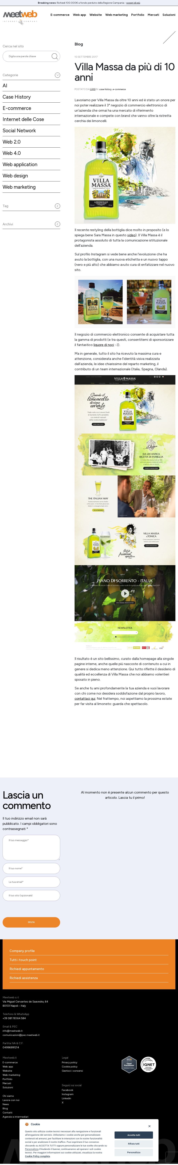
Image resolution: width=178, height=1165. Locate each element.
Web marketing (116, 15)
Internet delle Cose (25, 122)
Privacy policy (70, 1063)
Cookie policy (70, 1067)
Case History (17, 99)
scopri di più (133, 2)
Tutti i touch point (24, 960)
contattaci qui (85, 698)
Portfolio (137, 15)
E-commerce (60, 15)
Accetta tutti (133, 1135)
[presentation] (26, 917)
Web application (21, 169)
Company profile (23, 951)
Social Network (20, 134)
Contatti (8, 1113)
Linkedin (66, 1099)
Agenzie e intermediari (16, 1118)
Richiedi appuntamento (28, 970)
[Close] (149, 1126)
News (6, 1105)
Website (96, 15)
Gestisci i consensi (73, 1072)
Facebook (68, 1091)
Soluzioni (169, 15)
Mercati (153, 15)
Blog (5, 1109)
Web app (79, 15)
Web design (16, 180)
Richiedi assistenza (24, 979)
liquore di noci (104, 345)
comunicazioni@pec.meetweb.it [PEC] (22, 1036)
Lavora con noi (11, 1101)
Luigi (93, 89)
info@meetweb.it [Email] (13, 1032)
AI (5, 87)
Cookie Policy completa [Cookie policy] (37, 1156)
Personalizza (31, 1149)
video (131, 235)
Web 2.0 (12, 146)
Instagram (68, 1095)
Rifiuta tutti (134, 1143)
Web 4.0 (12, 157)
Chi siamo (8, 1097)
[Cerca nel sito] (55, 57)
